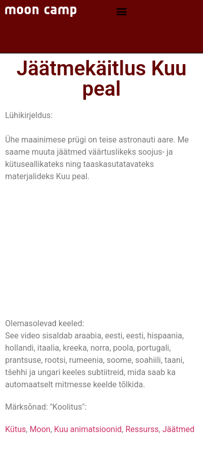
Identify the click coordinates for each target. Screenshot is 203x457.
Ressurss (142, 429)
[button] (121, 11)
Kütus (15, 429)
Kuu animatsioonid (88, 429)
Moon (40, 429)
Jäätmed (178, 429)
